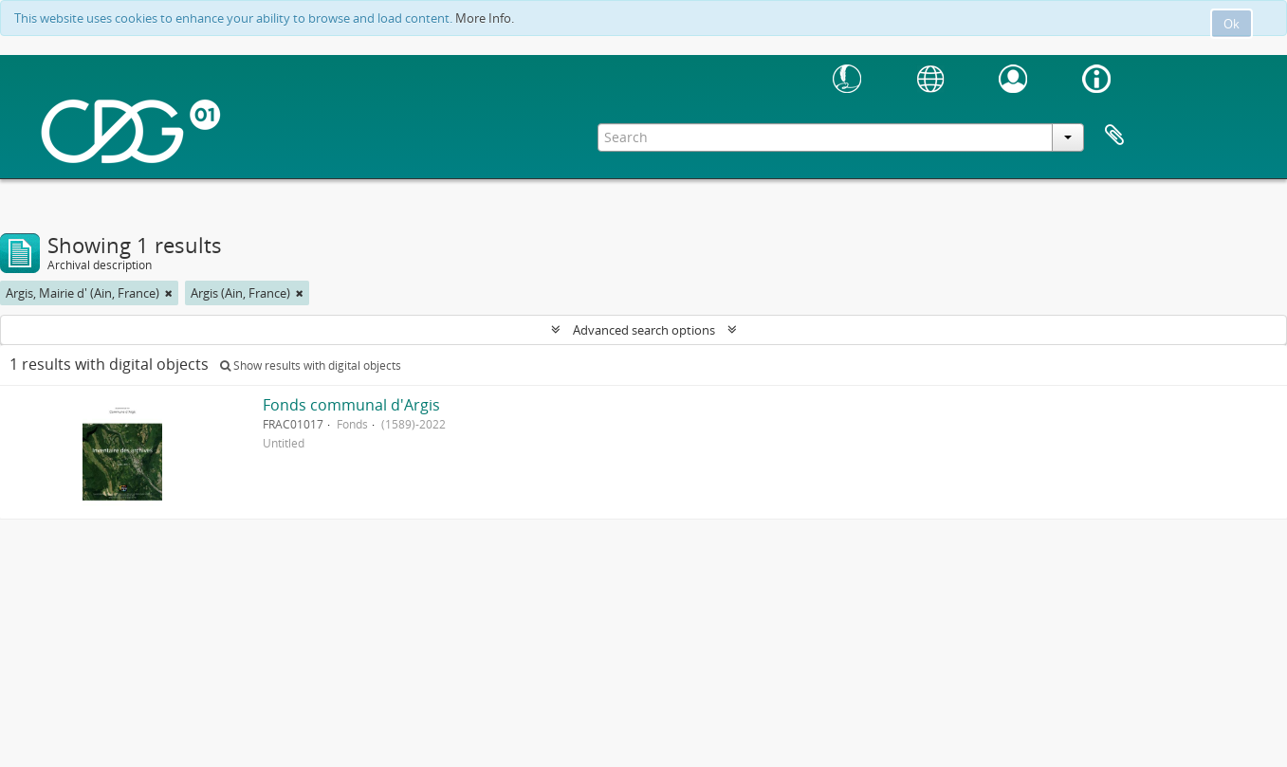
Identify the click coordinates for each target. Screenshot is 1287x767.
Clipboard (1114, 135)
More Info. (484, 18)
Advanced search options (644, 329)
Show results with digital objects (310, 365)
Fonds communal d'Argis (351, 404)
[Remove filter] (169, 292)
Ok (1231, 23)
